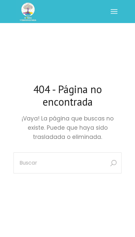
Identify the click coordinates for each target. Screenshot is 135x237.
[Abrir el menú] (114, 11)
